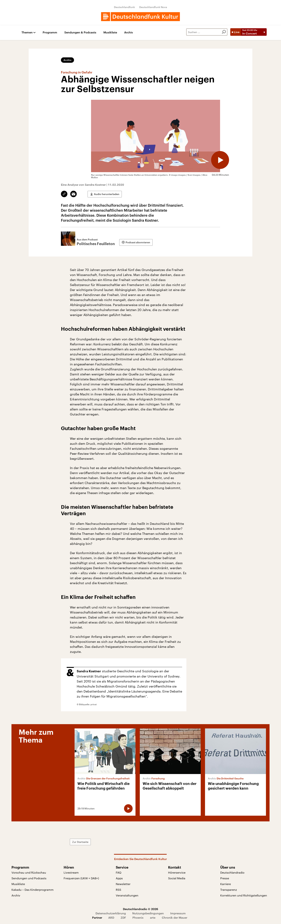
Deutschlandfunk (124, 7)
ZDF (123, 917)
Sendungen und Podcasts (28, 878)
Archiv (128, 32)
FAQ (118, 872)
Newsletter (123, 884)
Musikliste (110, 32)
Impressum (178, 913)
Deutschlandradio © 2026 (140, 909)
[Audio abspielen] (220, 160)
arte (152, 917)
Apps (119, 878)
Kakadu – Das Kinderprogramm (32, 889)
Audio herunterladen (106, 194)
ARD (111, 917)
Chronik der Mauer (174, 917)
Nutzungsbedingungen (148, 913)
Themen (27, 32)
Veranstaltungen (127, 895)
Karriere (225, 884)
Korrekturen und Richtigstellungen (243, 895)
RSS (118, 889)
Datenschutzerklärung (111, 913)
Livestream (71, 872)
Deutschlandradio (232, 872)
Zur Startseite (80, 841)
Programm (50, 32)
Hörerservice (176, 872)
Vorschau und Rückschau (28, 872)
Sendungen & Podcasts (80, 32)
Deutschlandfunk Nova (153, 7)
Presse (224, 878)
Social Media (176, 878)
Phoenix (138, 917)
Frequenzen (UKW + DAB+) (81, 878)
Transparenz (228, 889)
